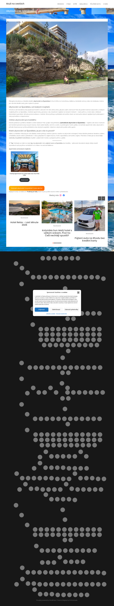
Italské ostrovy (21, 284)
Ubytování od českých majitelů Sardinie (62, 383)
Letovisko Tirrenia (88, 419)
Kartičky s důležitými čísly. (80, 478)
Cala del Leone (35, 434)
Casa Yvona (69, 456)
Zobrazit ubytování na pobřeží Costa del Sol (26, 188)
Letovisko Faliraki (52, 529)
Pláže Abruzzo (21, 363)
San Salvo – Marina (74, 277)
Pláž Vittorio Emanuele (61, 345)
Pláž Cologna (53, 367)
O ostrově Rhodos (21, 515)
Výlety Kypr (34, 589)
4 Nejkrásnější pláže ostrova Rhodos (28, 572)
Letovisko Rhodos (93, 534)
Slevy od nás (16, 584)
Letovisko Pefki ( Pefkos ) (82, 534)
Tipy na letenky (39, 584)
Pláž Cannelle (70, 434)
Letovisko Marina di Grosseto (64, 419)
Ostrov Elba (65, 288)
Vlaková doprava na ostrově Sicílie (80, 584)
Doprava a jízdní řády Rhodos (65, 519)
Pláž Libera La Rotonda (59, 440)
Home (78, 258)
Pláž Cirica (87, 329)
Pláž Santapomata (42, 445)
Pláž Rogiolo (88, 440)
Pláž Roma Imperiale (94, 440)
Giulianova (39, 277)
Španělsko (22, 579)
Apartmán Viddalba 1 (85, 392)
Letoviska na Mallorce (28, 478)
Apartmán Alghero (73, 392)
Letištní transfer (62, 510)
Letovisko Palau (44, 392)
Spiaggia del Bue (67, 345)
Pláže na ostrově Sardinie (50, 388)
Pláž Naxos (58, 339)
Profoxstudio (73, 600)
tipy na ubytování (36, 143)
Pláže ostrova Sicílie (32, 324)
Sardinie (21, 378)
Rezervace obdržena (57, 499)
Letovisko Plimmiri (88, 534)
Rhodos (61, 4)
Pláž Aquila (83, 489)
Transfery (45, 584)
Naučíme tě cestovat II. (19, 489)
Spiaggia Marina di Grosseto (94, 445)
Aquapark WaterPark (33, 572)
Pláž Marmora (99, 334)
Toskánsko (21, 404)
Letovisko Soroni (99, 534)
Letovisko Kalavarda (93, 529)
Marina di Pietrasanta (68, 424)
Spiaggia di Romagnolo (85, 345)
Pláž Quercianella (82, 440)
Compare (60, 258)
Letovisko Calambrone (35, 419)
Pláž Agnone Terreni (58, 329)
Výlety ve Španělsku (34, 583)
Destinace (66, 258)
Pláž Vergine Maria (56, 345)
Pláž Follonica (100, 434)
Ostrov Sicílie (27, 299)
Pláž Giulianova (65, 367)
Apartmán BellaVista (51, 456)
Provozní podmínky (61, 313)
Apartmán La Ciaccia (79, 392)
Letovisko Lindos (58, 534)
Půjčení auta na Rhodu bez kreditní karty (90, 239)
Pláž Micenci (41, 339)
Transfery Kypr (45, 467)
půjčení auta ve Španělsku (54, 143)
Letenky (75, 468)
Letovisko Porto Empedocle (99, 313)
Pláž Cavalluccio (47, 367)
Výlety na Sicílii (68, 351)
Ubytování (51, 584)
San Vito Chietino (80, 277)
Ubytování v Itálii (46, 452)
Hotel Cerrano (75, 456)
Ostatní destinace (60, 489)
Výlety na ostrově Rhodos (22, 568)
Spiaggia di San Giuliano (91, 345)
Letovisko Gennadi (64, 529)
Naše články (75, 473)
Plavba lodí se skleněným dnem (40, 594)
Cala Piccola (41, 434)
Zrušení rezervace (87, 595)
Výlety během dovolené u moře (104, 584)
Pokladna (101, 489)
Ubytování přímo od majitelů (69, 584)
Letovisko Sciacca (67, 318)
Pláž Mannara (82, 334)
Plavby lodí (42, 562)
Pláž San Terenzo (100, 440)
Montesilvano (50, 277)
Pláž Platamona (56, 392)
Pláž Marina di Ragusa (93, 334)
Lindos (86, 468)
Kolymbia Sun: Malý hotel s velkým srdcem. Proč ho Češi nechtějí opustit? (57, 233)
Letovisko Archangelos (47, 529)
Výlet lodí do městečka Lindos (86, 572)
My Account (63, 479)
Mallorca (83, 4)
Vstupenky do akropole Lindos (80, 572)
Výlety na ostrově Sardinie (62, 398)
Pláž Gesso (35, 440)
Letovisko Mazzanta (70, 419)
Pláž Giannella (41, 440)
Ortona (54, 489)
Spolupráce (37, 488)
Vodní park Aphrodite (46, 594)
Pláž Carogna (82, 434)
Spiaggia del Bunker (71, 445)
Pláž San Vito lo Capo (93, 339)
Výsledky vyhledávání (63, 595)
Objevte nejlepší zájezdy (71, 488)
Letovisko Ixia (82, 529)
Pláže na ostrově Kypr (95, 489)
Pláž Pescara (76, 367)
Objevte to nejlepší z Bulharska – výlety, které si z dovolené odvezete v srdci (48, 489)
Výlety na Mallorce (45, 478)
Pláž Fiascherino (94, 434)
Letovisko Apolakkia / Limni (41, 529)
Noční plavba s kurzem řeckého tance (57, 572)
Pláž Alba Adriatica (35, 367)
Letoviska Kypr (80, 468)
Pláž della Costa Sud (93, 329)
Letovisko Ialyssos (76, 529)
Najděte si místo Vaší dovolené (69, 479)
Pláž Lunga (65, 440)
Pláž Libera (70, 334)
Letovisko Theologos (70, 540)
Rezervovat (24, 180)
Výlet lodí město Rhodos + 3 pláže (98, 572)
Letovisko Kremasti (47, 534)
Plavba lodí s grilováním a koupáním (77, 489)
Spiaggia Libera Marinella (88, 445)
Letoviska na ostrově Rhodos (27, 525)
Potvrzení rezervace (46, 494)
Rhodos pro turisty (16, 505)
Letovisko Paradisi (76, 534)
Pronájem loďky (69, 572)
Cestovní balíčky (54, 258)
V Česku (86, 478)
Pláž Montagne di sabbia (52, 339)
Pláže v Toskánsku (27, 430)
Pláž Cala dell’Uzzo (70, 329)
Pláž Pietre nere (64, 339)
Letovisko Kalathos (88, 529)
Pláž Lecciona (53, 440)
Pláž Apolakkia (88, 550)
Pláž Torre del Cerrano (94, 367)
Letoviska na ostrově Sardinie (33, 388)
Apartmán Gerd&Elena (65, 561)
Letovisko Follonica (52, 419)
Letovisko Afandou (35, 529)
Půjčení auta (95, 4)
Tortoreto (91, 277)
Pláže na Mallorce (34, 478)
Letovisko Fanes (58, 529)
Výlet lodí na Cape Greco (57, 467)
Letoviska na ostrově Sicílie (32, 309)
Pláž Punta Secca (76, 339)
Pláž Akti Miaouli (65, 550)
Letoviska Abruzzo (27, 272)
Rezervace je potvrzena (51, 499)
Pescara (56, 277)
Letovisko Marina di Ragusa (87, 313)
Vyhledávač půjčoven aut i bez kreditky (92, 584)
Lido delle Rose (30, 367)
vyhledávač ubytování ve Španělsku (72, 123)
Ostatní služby (66, 484)
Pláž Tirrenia (47, 445)
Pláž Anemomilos (77, 550)
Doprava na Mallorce (22, 478)
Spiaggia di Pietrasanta (83, 445)
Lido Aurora (46, 329)
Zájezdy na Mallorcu (51, 478)
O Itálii (62, 357)
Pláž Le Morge (71, 367)
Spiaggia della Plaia (73, 345)
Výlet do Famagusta (98, 584)
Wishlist (69, 595)
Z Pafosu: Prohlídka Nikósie (52, 594)
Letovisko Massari (70, 534)
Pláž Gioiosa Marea (46, 334)
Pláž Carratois (82, 329)
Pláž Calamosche (76, 329)
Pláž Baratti (59, 434)
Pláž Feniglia (88, 434)
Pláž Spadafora (44, 345)
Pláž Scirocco (99, 339)
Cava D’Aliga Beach (41, 329)
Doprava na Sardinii (27, 393)
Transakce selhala (69, 499)
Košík (34, 468)
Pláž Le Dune (47, 440)
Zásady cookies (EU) (81, 595)
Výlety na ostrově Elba (57, 595)
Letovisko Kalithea (99, 529)
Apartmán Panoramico (67, 392)
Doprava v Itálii (103, 278)
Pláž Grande (52, 334)
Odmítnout (56, 309)
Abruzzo (22, 268)
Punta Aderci (68, 372)
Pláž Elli (94, 550)
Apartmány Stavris (83, 561)
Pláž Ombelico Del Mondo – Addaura (89, 489)
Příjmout (42, 309)
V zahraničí (92, 478)
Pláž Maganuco (76, 334)
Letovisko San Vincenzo (82, 419)
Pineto (62, 277)
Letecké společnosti (69, 468)
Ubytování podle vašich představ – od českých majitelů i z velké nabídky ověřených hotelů (63, 584)
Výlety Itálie (80, 452)
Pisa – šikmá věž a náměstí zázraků (86, 456)
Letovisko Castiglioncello (41, 419)
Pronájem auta (48, 562)
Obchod (42, 489)
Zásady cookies (50, 313)
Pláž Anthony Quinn (83, 550)
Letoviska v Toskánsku (27, 414)
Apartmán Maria (71, 561)
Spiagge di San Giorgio (65, 445)
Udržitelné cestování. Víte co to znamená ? (75, 584)
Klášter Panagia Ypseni (39, 572)
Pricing (75, 500)
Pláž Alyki (71, 550)
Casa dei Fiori (63, 456)
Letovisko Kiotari (35, 534)
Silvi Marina (86, 277)
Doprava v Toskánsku (65, 409)
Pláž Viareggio (53, 445)
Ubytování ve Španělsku (28, 583)
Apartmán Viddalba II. (91, 392)
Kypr (75, 4)
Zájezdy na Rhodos (104, 573)
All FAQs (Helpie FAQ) (42, 258)
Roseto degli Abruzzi (68, 277)
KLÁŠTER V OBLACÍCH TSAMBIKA (45, 572)
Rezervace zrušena (63, 499)
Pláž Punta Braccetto (70, 339)
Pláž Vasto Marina (62, 372)
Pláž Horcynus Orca (58, 334)
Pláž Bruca (64, 329)
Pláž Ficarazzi (99, 329)
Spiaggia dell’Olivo (77, 445)
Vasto (97, 277)
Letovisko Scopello (73, 318)
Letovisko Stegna (65, 540)
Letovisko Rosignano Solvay (76, 419)
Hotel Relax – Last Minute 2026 (24, 223)
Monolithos (51, 572)
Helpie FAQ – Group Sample (72, 258)
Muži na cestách (15, 3)
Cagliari (39, 392)
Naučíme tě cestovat (98, 479)
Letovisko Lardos (52, 534)
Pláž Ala (47, 434)
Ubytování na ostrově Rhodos (60, 557)
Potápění (63, 572)
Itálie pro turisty (16, 263)
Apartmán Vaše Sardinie (57, 456)
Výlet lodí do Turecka (92, 572)
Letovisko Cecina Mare (47, 419)
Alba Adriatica (33, 277)
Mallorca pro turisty (16, 473)
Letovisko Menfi (93, 313)
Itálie (69, 4)
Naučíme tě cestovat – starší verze (104, 479)
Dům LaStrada (102, 392)
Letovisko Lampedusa (82, 313)
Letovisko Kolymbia (41, 534)
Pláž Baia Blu (53, 434)
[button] (78, 292)
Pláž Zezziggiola (59, 445)
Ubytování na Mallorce (40, 478)
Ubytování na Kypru (51, 467)
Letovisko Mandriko (64, 534)
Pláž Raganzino (82, 339)
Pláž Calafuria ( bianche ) (65, 434)
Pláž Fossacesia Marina (59, 367)
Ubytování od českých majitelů (57, 584)
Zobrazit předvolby (71, 309)
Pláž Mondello (46, 339)
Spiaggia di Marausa (79, 345)
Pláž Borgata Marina (41, 367)
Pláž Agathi (47, 550)
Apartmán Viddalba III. (97, 392)
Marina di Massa (99, 419)
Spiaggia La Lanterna (97, 345)
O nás (105, 4)
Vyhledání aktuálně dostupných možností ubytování (86, 584)
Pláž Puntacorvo (76, 440)
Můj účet (57, 479)
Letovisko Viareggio (93, 419)
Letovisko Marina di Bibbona (58, 419)
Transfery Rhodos (54, 562)
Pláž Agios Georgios (53, 550)
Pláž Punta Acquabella (82, 367)
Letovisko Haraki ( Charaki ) (70, 529)
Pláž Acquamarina (52, 329)
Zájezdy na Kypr (63, 467)
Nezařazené (24, 218)
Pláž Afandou (42, 550)
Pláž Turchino (100, 367)
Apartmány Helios (77, 561)
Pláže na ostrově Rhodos (36, 546)
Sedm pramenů (74, 572)
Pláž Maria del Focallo (87, 334)
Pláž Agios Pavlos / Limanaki (59, 550)
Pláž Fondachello (41, 334)
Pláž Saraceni (88, 367)
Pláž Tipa (50, 345)
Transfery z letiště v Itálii (40, 457)
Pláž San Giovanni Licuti (87, 339)
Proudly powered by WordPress (46, 600)
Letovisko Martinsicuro (45, 277)
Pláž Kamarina (64, 334)
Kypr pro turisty (40, 463)
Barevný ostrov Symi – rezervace (48, 258)
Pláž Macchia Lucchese (70, 440)
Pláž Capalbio (76, 434)
